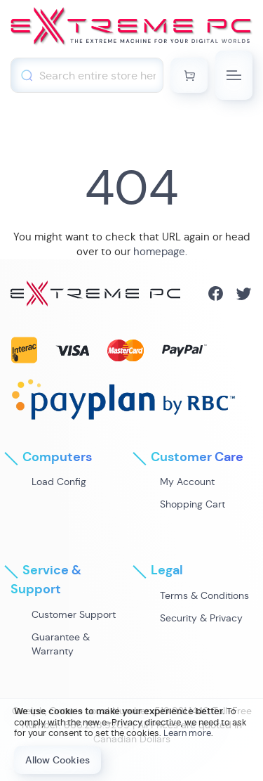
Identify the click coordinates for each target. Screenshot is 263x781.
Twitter (243, 293)
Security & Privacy (201, 618)
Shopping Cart (192, 504)
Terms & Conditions (204, 595)
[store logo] (131, 29)
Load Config (59, 481)
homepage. (160, 251)
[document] (131, 740)
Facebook (215, 293)
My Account (187, 481)
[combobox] (87, 75)
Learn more (187, 733)
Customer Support (74, 614)
